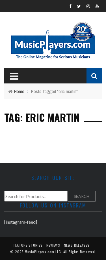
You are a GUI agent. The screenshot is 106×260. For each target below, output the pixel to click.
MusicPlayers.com (39, 251)
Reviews (53, 245)
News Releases (77, 245)
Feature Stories (28, 245)
